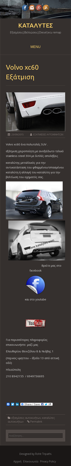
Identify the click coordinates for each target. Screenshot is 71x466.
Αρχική (17, 461)
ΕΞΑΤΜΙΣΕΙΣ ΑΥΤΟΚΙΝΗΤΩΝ (48, 134)
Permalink (36, 421)
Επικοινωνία (30, 461)
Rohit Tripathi (43, 454)
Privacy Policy (48, 461)
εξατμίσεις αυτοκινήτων (26, 418)
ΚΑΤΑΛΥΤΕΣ (35, 25)
